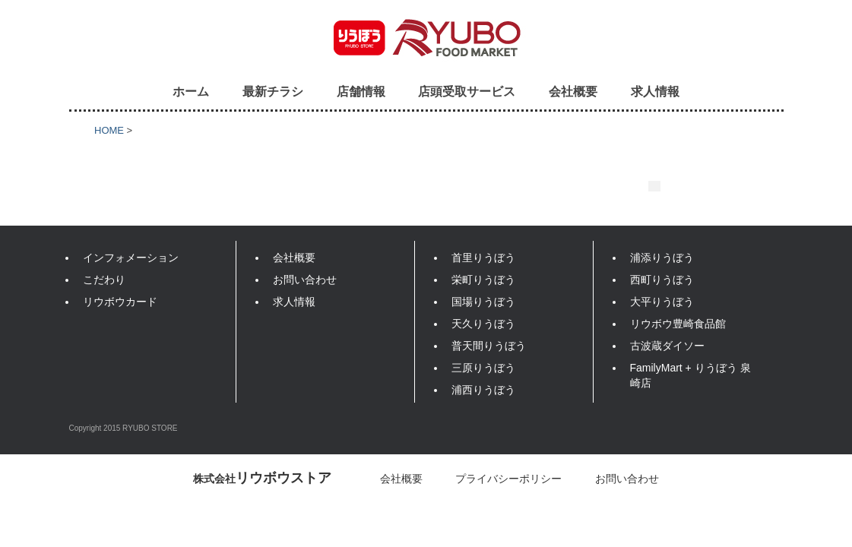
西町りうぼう (662, 280)
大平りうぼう (662, 302)
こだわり (104, 280)
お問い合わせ (305, 280)
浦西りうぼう (483, 390)
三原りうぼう (483, 368)
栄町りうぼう (483, 280)
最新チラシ (272, 91)
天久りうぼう (483, 324)
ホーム (191, 91)
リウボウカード (120, 302)
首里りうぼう (483, 257)
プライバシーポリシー (508, 479)
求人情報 (655, 91)
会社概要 (573, 91)
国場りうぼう (483, 302)
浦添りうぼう (662, 257)
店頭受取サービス (466, 91)
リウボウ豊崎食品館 (678, 324)
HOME (109, 130)
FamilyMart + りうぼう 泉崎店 (690, 375)
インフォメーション (131, 257)
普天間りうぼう (488, 346)
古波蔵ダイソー (667, 346)
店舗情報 (361, 91)
